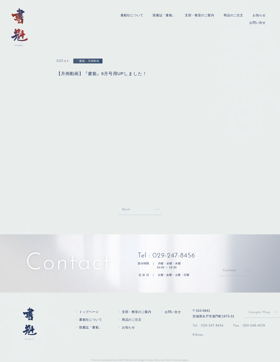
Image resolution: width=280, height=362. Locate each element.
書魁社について (132, 15)
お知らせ (259, 15)
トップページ (89, 312)
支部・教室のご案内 (199, 15)
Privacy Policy (153, 360)
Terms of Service (173, 360)
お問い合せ (257, 22)
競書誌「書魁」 (164, 15)
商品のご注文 (233, 15)
